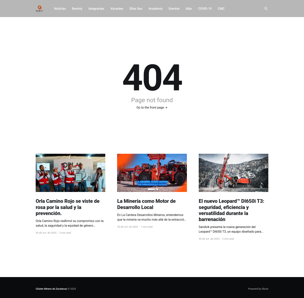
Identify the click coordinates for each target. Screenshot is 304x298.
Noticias (60, 8)
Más (189, 8)
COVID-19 (205, 8)
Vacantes (116, 8)
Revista (77, 8)
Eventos (174, 8)
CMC (221, 8)
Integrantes (96, 8)
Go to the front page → (152, 107)
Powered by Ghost (258, 288)
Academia (155, 8)
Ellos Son (136, 8)
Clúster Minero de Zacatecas (51, 288)
